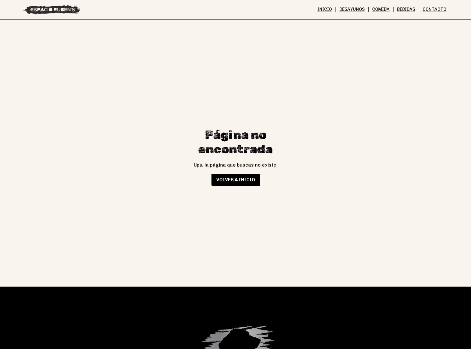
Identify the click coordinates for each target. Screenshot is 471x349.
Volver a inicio (235, 179)
